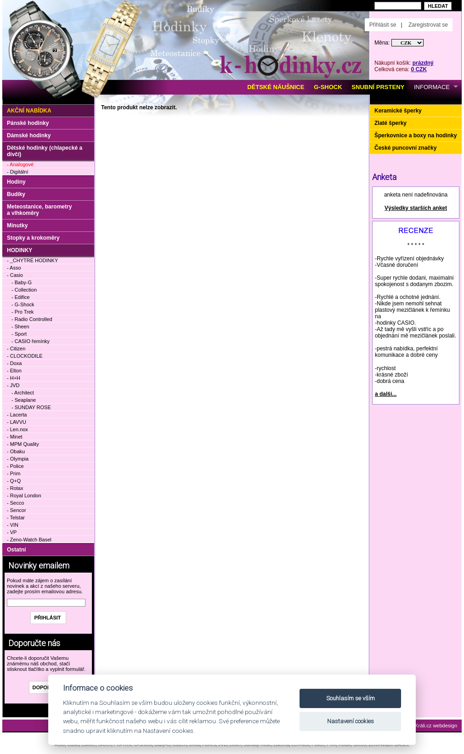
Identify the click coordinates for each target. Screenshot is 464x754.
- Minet (15, 436)
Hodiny (16, 182)
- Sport (19, 334)
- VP (12, 532)
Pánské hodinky (28, 123)
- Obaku (16, 451)
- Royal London (24, 495)
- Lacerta (17, 414)
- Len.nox (17, 429)
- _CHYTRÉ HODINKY (32, 260)
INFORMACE (432, 87)
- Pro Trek (22, 312)
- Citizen (16, 348)
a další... (385, 394)
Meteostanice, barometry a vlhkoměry (39, 209)
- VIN (12, 525)
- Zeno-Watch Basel (29, 539)
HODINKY (19, 250)
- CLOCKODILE (25, 356)
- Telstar (16, 517)
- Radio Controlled (31, 319)
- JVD (13, 385)
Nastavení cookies (350, 721)
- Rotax (15, 488)
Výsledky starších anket (416, 208)
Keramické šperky (398, 110)
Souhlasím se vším (350, 698)
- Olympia (17, 458)
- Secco (15, 503)
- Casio (15, 275)
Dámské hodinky (29, 135)
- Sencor (16, 510)
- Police (15, 466)
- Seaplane (23, 400)
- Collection (24, 290)
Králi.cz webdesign (436, 725)
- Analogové (20, 164)
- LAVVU (16, 422)
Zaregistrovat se (428, 25)
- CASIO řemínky (30, 341)
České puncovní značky (405, 148)
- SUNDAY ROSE (31, 407)
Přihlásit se (382, 25)
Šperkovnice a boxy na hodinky (415, 135)
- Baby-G (21, 282)
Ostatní (16, 549)
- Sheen (20, 326)
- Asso (14, 267)
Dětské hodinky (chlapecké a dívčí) (44, 151)
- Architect (22, 392)
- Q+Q (14, 481)
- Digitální (17, 171)
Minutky (17, 225)
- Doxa (14, 363)
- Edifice (20, 297)
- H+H (13, 378)
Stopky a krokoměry (33, 238)
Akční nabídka (29, 110)
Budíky (16, 194)
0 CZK (419, 69)
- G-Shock (22, 304)
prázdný (423, 63)
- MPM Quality (23, 444)
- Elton (14, 370)
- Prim (13, 473)
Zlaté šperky (390, 123)
